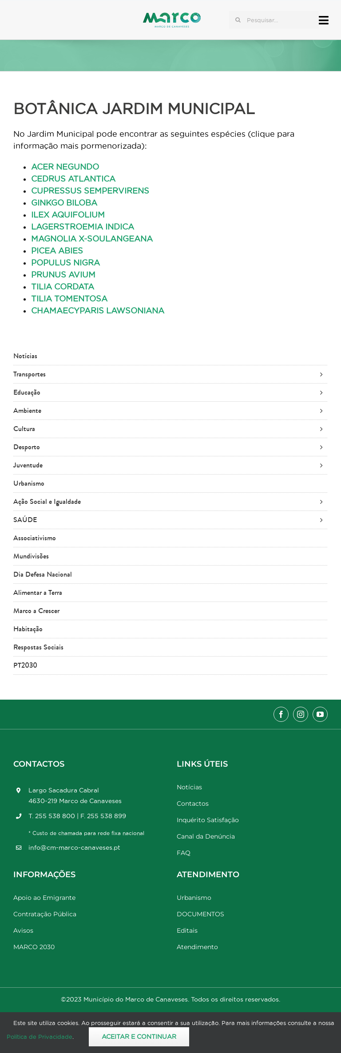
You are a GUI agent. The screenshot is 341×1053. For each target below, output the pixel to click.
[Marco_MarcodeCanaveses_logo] (172, 16)
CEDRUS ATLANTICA (73, 178)
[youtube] (320, 714)
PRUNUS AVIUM (63, 274)
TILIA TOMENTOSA (69, 298)
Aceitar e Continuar (139, 1036)
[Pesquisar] (238, 20)
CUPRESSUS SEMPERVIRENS (90, 190)
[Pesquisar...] (274, 20)
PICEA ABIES (57, 250)
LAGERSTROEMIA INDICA (82, 226)
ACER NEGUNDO (65, 166)
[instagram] (300, 714)
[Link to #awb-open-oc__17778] (324, 20)
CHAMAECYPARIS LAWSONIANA (97, 310)
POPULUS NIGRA (65, 262)
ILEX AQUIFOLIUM (68, 214)
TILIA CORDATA (62, 286)
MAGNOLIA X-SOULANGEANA (92, 238)
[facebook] (281, 714)
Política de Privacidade (39, 1036)
